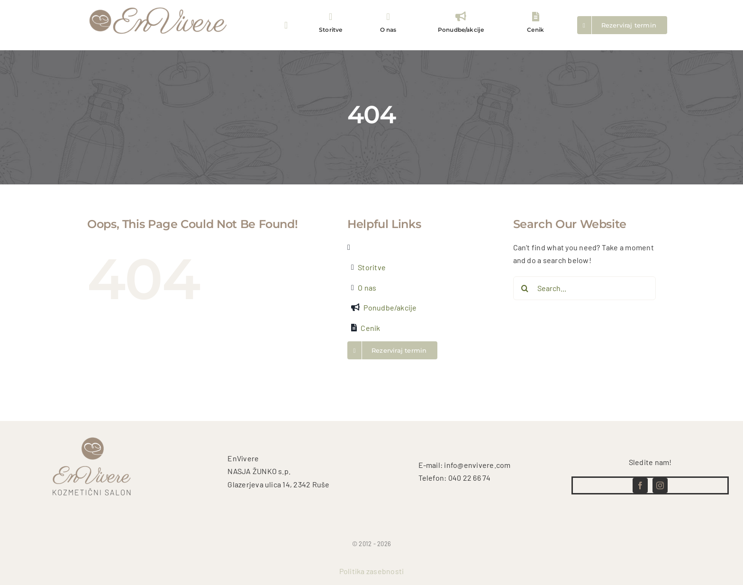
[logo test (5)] (158, 6)
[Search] (525, 288)
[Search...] (584, 288)
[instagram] (660, 485)
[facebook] (640, 485)
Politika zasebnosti (371, 571)
